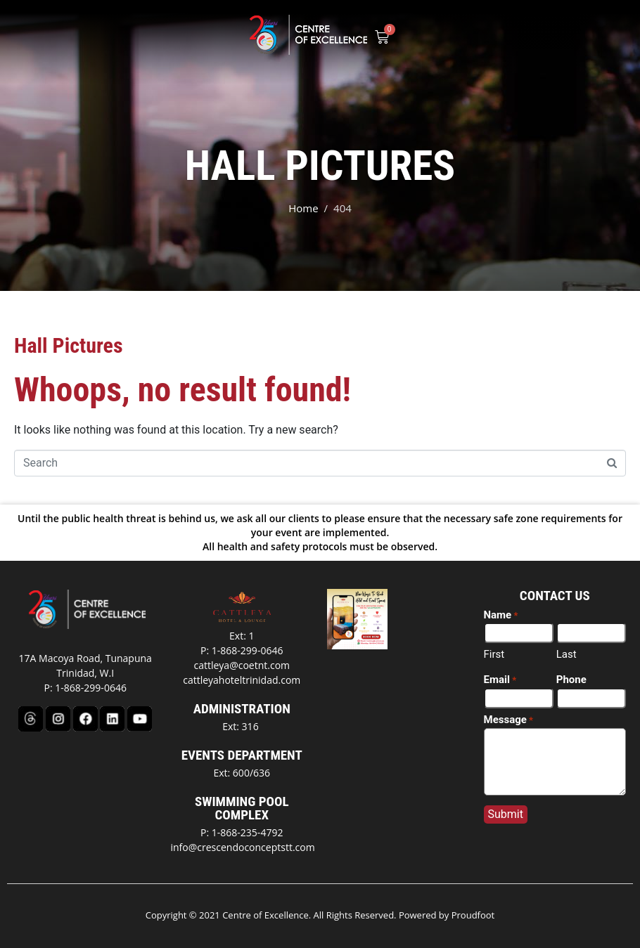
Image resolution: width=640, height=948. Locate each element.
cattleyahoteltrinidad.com (241, 680)
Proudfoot (473, 915)
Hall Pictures (68, 345)
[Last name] (591, 633)
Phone (571, 679)
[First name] (518, 633)
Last (566, 654)
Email (500, 680)
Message (509, 720)
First (494, 654)
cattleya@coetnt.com (241, 665)
